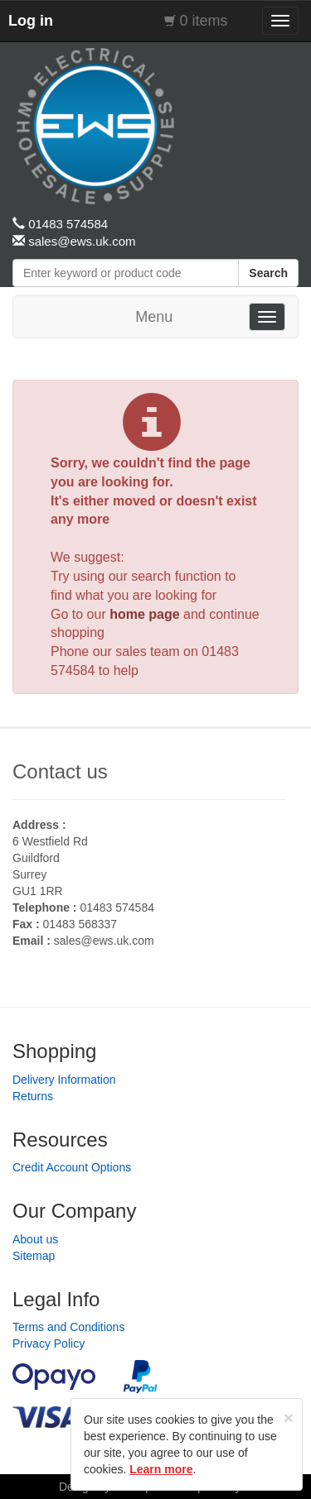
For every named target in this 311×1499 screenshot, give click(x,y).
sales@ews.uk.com (104, 940)
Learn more (160, 1469)
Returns (32, 1096)
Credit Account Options (71, 1167)
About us (35, 1239)
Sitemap (33, 1255)
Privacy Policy (48, 1343)
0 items (204, 20)
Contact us (60, 771)
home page (144, 614)
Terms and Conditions (68, 1327)
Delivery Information (64, 1079)
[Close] (289, 1417)
